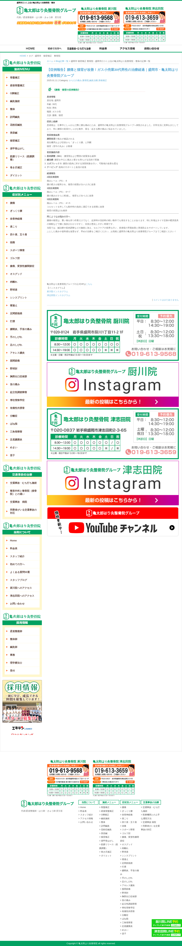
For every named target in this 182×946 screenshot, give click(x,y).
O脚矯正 (14, 93)
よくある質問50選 (20, 572)
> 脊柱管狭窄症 (127, 907)
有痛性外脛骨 (17, 408)
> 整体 (102, 822)
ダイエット (16, 175)
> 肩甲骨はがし (106, 841)
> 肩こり (124, 818)
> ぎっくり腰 (126, 811)
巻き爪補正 (16, 167)
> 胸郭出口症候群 (128, 896)
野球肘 (13, 368)
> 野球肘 (124, 893)
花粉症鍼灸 (16, 125)
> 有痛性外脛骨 (127, 911)
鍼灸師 (13, 647)
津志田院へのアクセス (22, 595)
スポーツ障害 (17, 250)
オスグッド (16, 274)
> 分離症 (124, 915)
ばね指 (13, 424)
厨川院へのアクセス (21, 588)
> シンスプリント (128, 855)
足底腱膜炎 (16, 439)
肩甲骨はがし (17, 148)
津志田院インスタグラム (58, 295)
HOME (23, 56)
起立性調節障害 (18, 392)
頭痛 (12, 242)
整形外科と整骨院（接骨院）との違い (23, 492)
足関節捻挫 (16, 313)
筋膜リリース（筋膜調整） (22, 158)
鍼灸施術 (15, 101)
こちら (89, 284)
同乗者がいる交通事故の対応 (23, 511)
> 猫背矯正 (104, 837)
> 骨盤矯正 (104, 807)
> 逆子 (123, 933)
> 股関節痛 (125, 889)
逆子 (12, 455)
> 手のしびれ (126, 878)
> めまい (124, 930)
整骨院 (85, 80)
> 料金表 (82, 811)
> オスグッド (126, 844)
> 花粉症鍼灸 (105, 829)
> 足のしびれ (126, 881)
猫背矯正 (15, 140)
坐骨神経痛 (16, 218)
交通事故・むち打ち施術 (23, 483)
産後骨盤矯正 (17, 85)
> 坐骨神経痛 (126, 814)
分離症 (13, 416)
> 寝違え (124, 859)
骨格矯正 (102, 80)
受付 (12, 670)
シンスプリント (18, 297)
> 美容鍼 (103, 833)
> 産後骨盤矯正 (106, 811)
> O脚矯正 (104, 814)
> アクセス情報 (85, 818)
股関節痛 (15, 360)
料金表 (13, 548)
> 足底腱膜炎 (126, 926)
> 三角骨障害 (126, 922)
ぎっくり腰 (16, 211)
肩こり (13, 226)
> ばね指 (124, 918)
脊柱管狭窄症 (17, 400)
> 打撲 (123, 866)
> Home (82, 807)
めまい (13, 447)
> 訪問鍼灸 (104, 826)
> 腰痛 (123, 807)
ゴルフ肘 (15, 258)
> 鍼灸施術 (104, 818)
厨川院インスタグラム (57, 291)
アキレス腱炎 (17, 353)
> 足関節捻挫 (126, 863)
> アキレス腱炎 (127, 885)
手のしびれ (16, 337)
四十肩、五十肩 (18, 234)
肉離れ (13, 282)
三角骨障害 (16, 431)
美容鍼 (13, 132)
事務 (12, 655)
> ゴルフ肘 (125, 833)
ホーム (50, 61)
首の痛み (15, 384)
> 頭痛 (123, 826)
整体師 (13, 639)
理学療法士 (16, 663)
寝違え (13, 305)
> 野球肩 (124, 852)
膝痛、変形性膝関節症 (22, 266)
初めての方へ (17, 564)
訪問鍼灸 (15, 117)
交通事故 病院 (18, 502)
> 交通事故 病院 (148, 822)
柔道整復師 (16, 631)
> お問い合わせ (85, 822)
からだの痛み (75, 80)
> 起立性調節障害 (128, 904)
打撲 (12, 321)
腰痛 (12, 203)
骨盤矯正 (15, 77)
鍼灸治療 (93, 80)
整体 (12, 109)
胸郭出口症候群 (18, 376)
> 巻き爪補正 (105, 852)
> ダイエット (105, 855)
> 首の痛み (125, 900)
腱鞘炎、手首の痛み (21, 329)
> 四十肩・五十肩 (128, 822)
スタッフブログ (18, 580)
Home (13, 540)
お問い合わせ (17, 603)
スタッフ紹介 (17, 556)
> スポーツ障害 (127, 829)
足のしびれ (16, 345)
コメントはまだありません (166, 300)
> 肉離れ (124, 848)
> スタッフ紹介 (85, 814)
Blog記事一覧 (62, 61)
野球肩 (13, 289)
